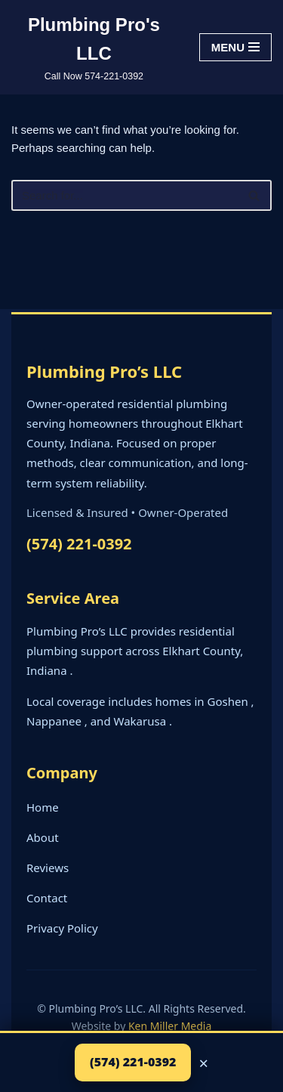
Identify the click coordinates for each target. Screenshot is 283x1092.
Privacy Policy (62, 928)
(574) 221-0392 (79, 544)
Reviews (47, 867)
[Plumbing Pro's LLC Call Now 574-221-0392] (94, 47)
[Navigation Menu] (235, 47)
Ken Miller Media (169, 1026)
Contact (46, 897)
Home (42, 807)
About (42, 837)
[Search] (124, 195)
